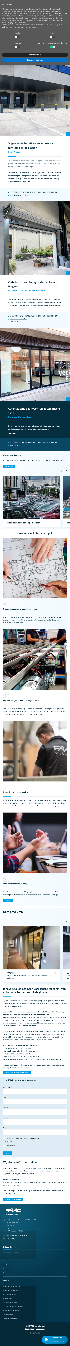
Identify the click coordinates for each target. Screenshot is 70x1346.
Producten (6, 1257)
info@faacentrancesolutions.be (17, 1235)
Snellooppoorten (8, 1298)
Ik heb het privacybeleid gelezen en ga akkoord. (24, 1138)
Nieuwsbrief (11, 1145)
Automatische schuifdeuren (12, 1286)
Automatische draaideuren (11, 1290)
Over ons (6, 1261)
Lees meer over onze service (13, 1199)
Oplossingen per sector (11, 1253)
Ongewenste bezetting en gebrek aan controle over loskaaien (31, 145)
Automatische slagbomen (11, 1310)
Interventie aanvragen (57, 1342)
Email (5, 1128)
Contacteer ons (57, 1338)
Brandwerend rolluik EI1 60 (18, 319)
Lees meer (12, 433)
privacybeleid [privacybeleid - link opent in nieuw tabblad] (30, 8)
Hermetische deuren (9, 1294)
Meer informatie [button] (35, 52)
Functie (6, 1118)
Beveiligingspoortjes (10, 1318)
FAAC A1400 (14, 321)
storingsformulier (41, 1182)
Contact (5, 1269)
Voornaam (7, 1087)
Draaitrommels (8, 1314)
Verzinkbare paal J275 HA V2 (19, 195)
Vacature (6, 1265)
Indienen (7, 1153)
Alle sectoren (9, 466)
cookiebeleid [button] (57, 13)
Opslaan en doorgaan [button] (35, 57)
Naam (6, 1097)
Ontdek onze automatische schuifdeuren (17, 1073)
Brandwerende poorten (10, 1302)
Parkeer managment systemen (13, 1306)
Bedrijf (5, 1107)
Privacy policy (7, 1141)
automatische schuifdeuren (37, 1003)
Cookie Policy (40, 1329)
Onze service (7, 1273)
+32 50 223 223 (11, 1238)
